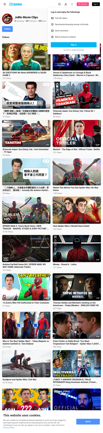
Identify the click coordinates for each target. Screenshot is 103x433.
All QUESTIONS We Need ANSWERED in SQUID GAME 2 (24, 73)
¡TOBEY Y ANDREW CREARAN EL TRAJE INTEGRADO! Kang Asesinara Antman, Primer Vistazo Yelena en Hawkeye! (74, 381)
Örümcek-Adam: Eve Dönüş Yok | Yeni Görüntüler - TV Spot (26, 150)
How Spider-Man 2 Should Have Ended (71, 226)
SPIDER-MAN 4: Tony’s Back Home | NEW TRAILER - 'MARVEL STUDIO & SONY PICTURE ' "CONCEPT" (25, 227)
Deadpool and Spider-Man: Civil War (20, 379)
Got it (88, 421)
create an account (78, 50)
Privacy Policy (8, 428)
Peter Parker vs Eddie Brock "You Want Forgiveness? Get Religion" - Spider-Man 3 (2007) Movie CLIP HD (76, 342)
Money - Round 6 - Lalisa (65, 264)
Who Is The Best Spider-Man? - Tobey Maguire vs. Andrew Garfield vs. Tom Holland (26, 342)
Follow (7, 29)
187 (27, 21)
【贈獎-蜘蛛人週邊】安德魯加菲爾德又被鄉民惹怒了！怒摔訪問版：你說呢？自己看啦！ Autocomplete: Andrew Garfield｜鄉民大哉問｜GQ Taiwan (26, 112)
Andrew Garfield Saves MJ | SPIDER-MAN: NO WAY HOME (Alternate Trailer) (24, 265)
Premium (82, 4)
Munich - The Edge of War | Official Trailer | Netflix (76, 149)
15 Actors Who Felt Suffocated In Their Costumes (26, 303)
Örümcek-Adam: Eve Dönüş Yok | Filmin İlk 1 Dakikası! (74, 112)
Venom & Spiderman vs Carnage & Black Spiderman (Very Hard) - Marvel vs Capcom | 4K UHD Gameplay (75, 74)
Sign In (74, 45)
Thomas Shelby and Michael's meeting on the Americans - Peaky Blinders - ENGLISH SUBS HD (76, 304)
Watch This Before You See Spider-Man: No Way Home (75, 189)
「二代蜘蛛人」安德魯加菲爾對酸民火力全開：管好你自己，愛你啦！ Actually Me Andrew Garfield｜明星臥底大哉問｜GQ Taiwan (26, 189)
